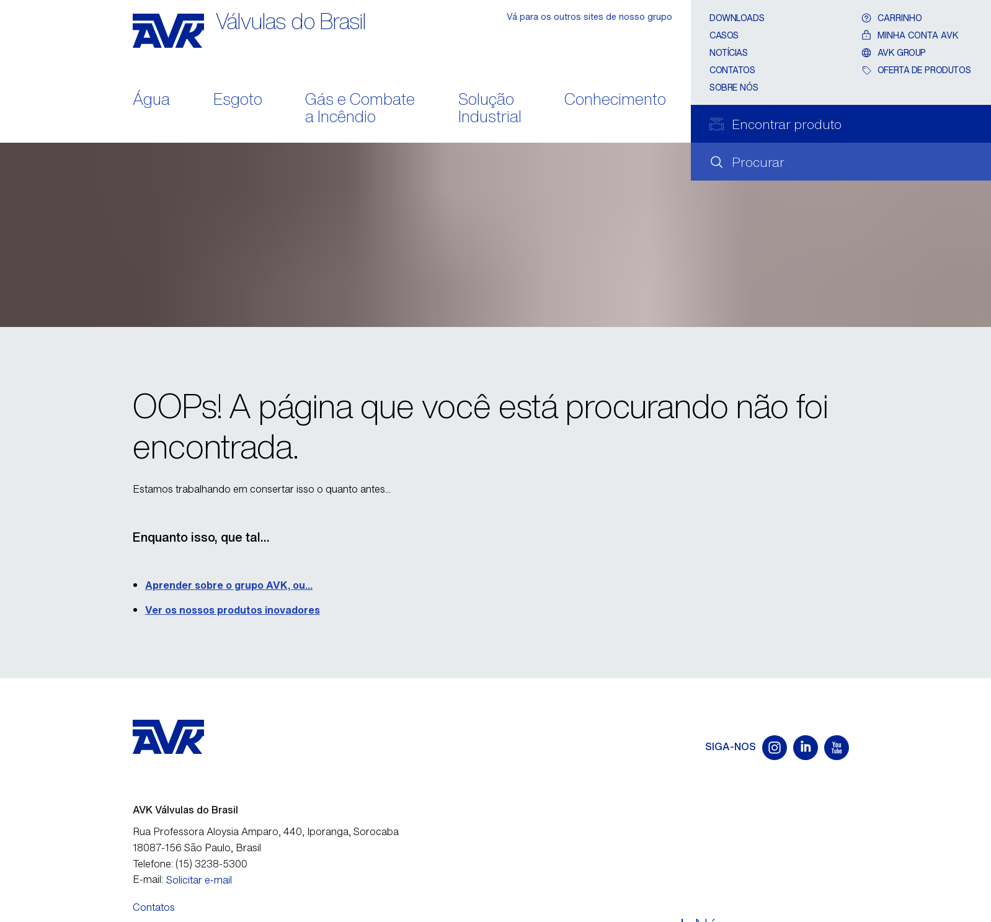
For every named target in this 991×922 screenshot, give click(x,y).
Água (151, 100)
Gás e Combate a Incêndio (360, 109)
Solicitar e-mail (199, 879)
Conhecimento (615, 100)
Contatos (732, 69)
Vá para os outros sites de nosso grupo (589, 16)
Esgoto (237, 100)
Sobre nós (733, 87)
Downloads (736, 17)
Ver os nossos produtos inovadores (232, 609)
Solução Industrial (490, 109)
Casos (724, 35)
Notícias (728, 52)
